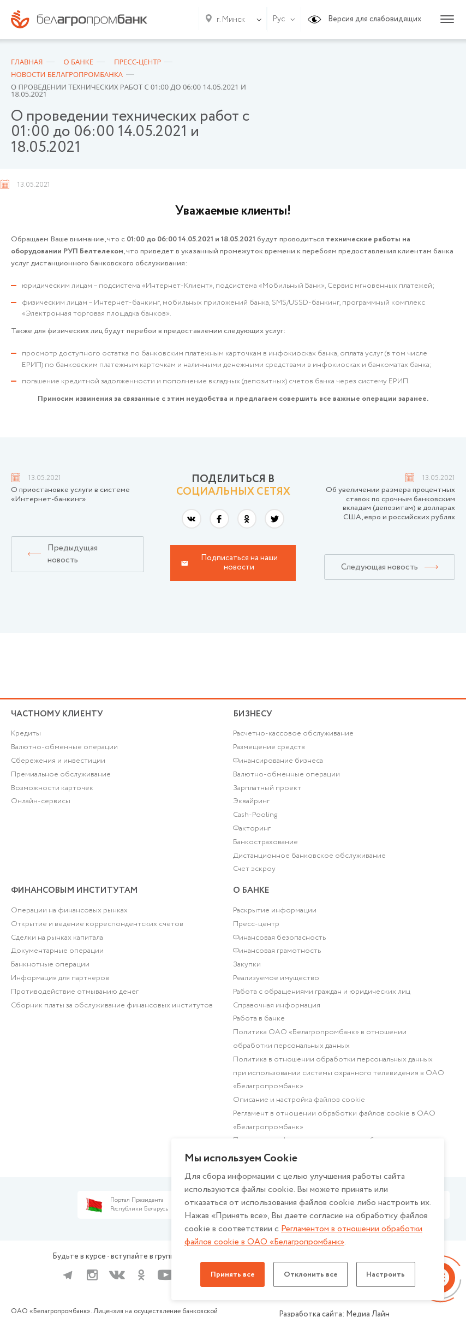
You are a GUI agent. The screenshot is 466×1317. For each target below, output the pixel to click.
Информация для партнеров (60, 985)
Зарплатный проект (267, 790)
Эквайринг (251, 804)
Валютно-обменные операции (64, 749)
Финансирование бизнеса (278, 762)
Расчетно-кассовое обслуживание (293, 735)
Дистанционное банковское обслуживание (309, 859)
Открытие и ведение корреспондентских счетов (97, 930)
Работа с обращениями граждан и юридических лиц (321, 999)
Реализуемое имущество (276, 985)
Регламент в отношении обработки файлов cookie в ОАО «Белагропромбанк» (334, 1129)
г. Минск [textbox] (231, 19)
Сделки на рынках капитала (57, 944)
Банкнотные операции (50, 971)
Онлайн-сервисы (40, 804)
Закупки (247, 971)
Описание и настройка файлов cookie (299, 1109)
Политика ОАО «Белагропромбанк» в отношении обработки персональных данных (320, 1047)
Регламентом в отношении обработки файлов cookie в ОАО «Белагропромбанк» (304, 1235)
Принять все (229, 1274)
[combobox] (228, 19)
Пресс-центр (256, 930)
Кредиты (26, 735)
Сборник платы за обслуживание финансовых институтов (112, 1012)
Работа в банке (259, 1026)
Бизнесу (253, 714)
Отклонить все (310, 1274)
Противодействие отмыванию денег (75, 999)
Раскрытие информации (274, 916)
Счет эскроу (254, 873)
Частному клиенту (58, 714)
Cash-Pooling (256, 817)
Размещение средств (269, 749)
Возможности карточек (52, 790)
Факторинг (252, 831)
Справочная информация (277, 1012)
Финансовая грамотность (277, 957)
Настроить (389, 1274)
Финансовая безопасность (280, 944)
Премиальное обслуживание (61, 777)
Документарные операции (57, 957)
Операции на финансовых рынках (69, 916)
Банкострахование (265, 845)
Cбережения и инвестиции (58, 762)
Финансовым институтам (77, 894)
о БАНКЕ (252, 894)
